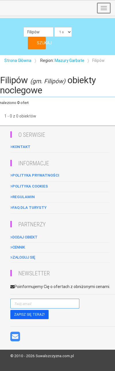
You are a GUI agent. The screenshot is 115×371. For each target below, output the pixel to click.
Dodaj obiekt (23, 237)
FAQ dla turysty (28, 207)
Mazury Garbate (69, 60)
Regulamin (22, 196)
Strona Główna (17, 60)
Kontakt (20, 146)
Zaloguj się (22, 257)
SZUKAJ (41, 43)
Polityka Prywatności (34, 175)
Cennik (17, 247)
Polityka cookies (29, 186)
